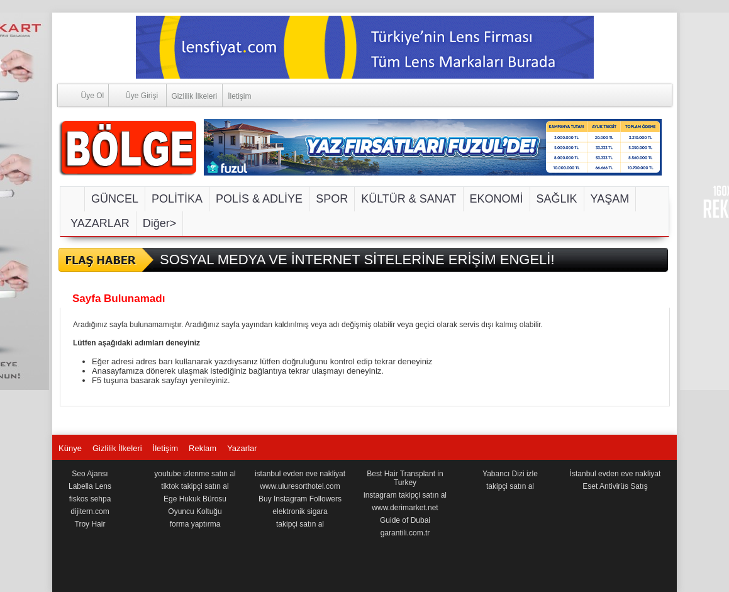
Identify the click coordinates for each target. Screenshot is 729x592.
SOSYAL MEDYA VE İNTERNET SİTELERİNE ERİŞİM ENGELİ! (357, 259)
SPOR (332, 199)
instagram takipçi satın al (405, 495)
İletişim (239, 96)
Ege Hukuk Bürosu (195, 498)
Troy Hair (90, 524)
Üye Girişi (133, 94)
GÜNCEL (114, 199)
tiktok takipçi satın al (194, 486)
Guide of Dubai (405, 520)
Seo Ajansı (90, 473)
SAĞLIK (557, 199)
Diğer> (160, 223)
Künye (70, 448)
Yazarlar (242, 448)
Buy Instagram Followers (300, 498)
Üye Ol (81, 94)
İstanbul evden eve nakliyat (615, 473)
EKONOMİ (496, 199)
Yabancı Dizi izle (510, 473)
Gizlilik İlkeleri (195, 96)
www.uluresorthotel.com (300, 486)
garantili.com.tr (405, 532)
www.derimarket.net (405, 507)
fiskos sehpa (90, 498)
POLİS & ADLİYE (259, 199)
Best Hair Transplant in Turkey (405, 478)
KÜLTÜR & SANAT (408, 199)
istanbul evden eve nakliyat (300, 473)
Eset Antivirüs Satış (614, 486)
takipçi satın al (300, 524)
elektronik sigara (299, 511)
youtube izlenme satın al (194, 473)
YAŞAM (610, 199)
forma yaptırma (195, 524)
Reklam (202, 448)
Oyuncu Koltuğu (194, 511)
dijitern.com (89, 511)
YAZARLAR (100, 223)
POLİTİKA (177, 199)
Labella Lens (90, 486)
